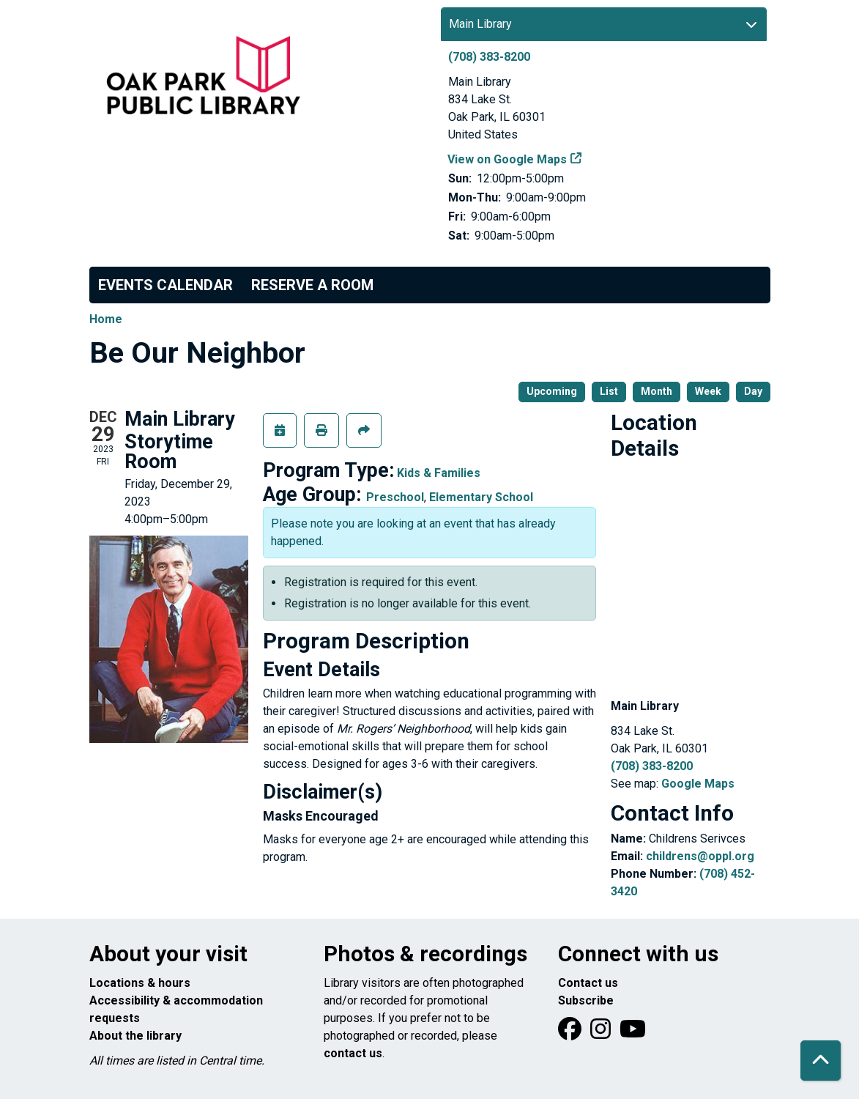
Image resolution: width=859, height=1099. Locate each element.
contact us (353, 1053)
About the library (135, 1036)
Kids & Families (438, 473)
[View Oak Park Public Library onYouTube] (633, 1033)
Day (753, 391)
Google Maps (698, 784)
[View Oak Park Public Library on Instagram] (602, 1033)
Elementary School (481, 497)
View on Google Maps (507, 159)
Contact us (588, 983)
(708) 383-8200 (489, 57)
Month (656, 391)
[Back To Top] (820, 1060)
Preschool (395, 497)
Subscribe (586, 1000)
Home (105, 319)
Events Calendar (165, 285)
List (609, 391)
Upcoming (552, 391)
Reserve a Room (312, 285)
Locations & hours (139, 983)
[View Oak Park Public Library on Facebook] (571, 1033)
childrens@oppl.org (700, 856)
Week (708, 391)
